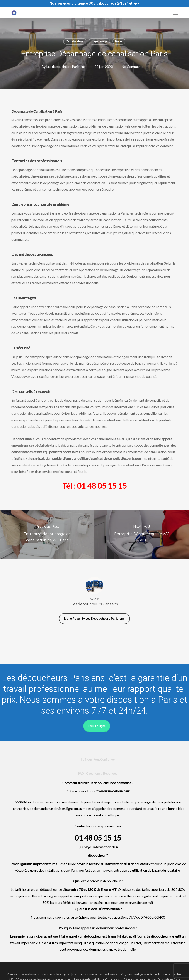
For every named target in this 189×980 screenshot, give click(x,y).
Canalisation (75, 41)
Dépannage (99, 41)
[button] (175, 13)
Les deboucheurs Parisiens (65, 66)
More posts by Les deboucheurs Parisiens (94, 618)
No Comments (132, 66)
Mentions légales (60, 974)
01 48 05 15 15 (102, 485)
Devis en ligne (97, 726)
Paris (119, 41)
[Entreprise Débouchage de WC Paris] (141, 534)
